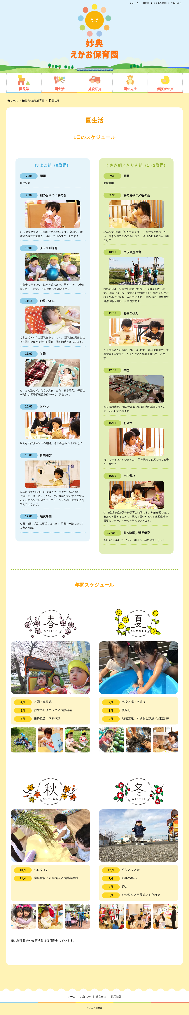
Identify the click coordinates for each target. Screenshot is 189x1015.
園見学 (146, 3)
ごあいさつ (175, 3)
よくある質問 (160, 3)
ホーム (135, 3)
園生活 (55, 100)
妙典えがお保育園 (34, 100)
